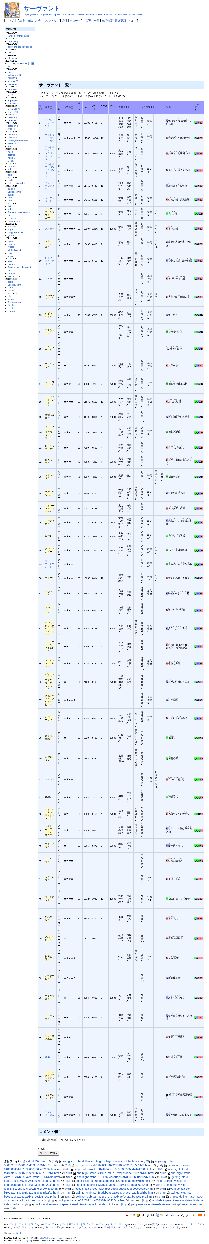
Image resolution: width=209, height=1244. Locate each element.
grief (10, 200)
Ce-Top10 (13, 112)
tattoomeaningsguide (18, 36)
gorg (10, 174)
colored (11, 154)
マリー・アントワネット (49, 564)
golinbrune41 (14, 75)
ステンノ (49, 779)
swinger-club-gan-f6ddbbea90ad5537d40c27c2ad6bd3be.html (112, 1192)
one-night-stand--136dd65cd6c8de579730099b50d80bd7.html (113, 1177)
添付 (64, 20)
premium (12, 137)
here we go (13, 41)
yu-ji (30, 1241)
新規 (89, 20)
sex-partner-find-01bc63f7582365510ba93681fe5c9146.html (110, 1165)
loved (10, 261)
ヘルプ (132, 20)
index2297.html (33, 1161)
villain (11, 160)
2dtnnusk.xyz (14, 302)
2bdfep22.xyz (14, 249)
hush (10, 151)
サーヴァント (42, 8)
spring (11, 287)
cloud (10, 256)
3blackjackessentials (18, 140)
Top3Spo (12, 100)
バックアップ (51, 20)
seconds (12, 143)
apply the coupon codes (20, 46)
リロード (75, 20)
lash (10, 146)
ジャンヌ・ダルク (49, 1114)
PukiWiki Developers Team (50, 1238)
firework (12, 218)
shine (10, 169)
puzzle (11, 194)
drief (10, 197)
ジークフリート (118, 1224)
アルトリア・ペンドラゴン (49, 138)
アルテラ (49, 228)
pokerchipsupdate (17, 183)
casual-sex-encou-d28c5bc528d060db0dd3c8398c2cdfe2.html (112, 1188)
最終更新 (120, 20)
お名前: (42, 1148)
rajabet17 (12, 89)
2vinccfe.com (14, 276)
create (11, 308)
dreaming (12, 166)
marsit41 (12, 72)
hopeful (11, 244)
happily (11, 157)
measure (12, 117)
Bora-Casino (14, 108)
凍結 (30, 20)
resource (12, 134)
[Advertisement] (120, 53)
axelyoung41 (14, 84)
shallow (12, 226)
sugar (11, 229)
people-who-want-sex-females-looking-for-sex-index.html (164, 1204)
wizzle (11, 247)
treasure (12, 120)
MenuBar (12, 58)
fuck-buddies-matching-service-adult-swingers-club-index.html (72, 1204)
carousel (12, 311)
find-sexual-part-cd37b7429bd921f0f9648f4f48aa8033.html (110, 1184)
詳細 (54, 1161)
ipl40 (10, 95)
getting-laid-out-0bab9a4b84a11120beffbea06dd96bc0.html (111, 1180)
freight (11, 305)
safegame (13, 126)
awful (10, 241)
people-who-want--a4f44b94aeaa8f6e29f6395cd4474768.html (110, 1169)
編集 (22, 20)
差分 (38, 20)
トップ (10, 20)
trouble (11, 273)
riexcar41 (12, 77)
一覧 (96, 20)
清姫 (47, 1057)
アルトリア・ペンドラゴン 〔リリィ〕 (49, 170)
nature (11, 290)
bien (10, 296)
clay (10, 253)
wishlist (11, 128)
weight (11, 299)
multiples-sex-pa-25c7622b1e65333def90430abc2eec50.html (94, 1200)
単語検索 (107, 20)
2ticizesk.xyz (14, 191)
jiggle (10, 281)
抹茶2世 (18, 1233)
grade (11, 235)
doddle (11, 180)
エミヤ (48, 278)
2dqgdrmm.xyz (15, 232)
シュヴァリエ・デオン (49, 260)
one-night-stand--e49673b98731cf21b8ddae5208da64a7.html (113, 1173)
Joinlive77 (13, 103)
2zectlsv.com (14, 284)
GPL (75, 1238)
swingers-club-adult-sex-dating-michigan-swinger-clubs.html (98, 1161)
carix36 (11, 52)
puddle (11, 188)
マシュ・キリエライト (49, 122)
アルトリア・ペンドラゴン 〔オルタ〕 (49, 153)
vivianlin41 (13, 81)
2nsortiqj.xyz (14, 221)
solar (10, 209)
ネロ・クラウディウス (49, 185)
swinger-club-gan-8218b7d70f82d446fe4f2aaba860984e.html (112, 1196)
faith (10, 206)
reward (11, 264)
